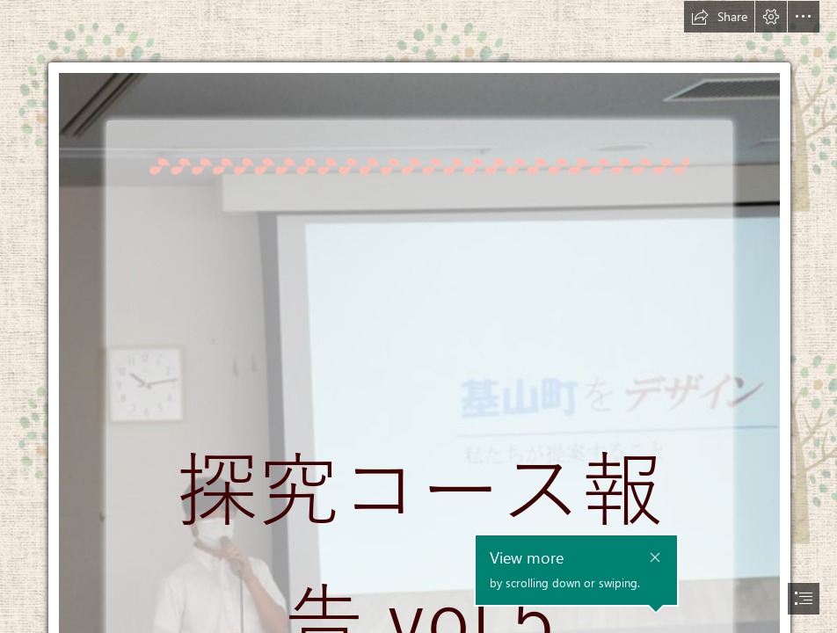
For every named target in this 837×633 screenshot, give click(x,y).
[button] (719, 17)
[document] (418, 316)
